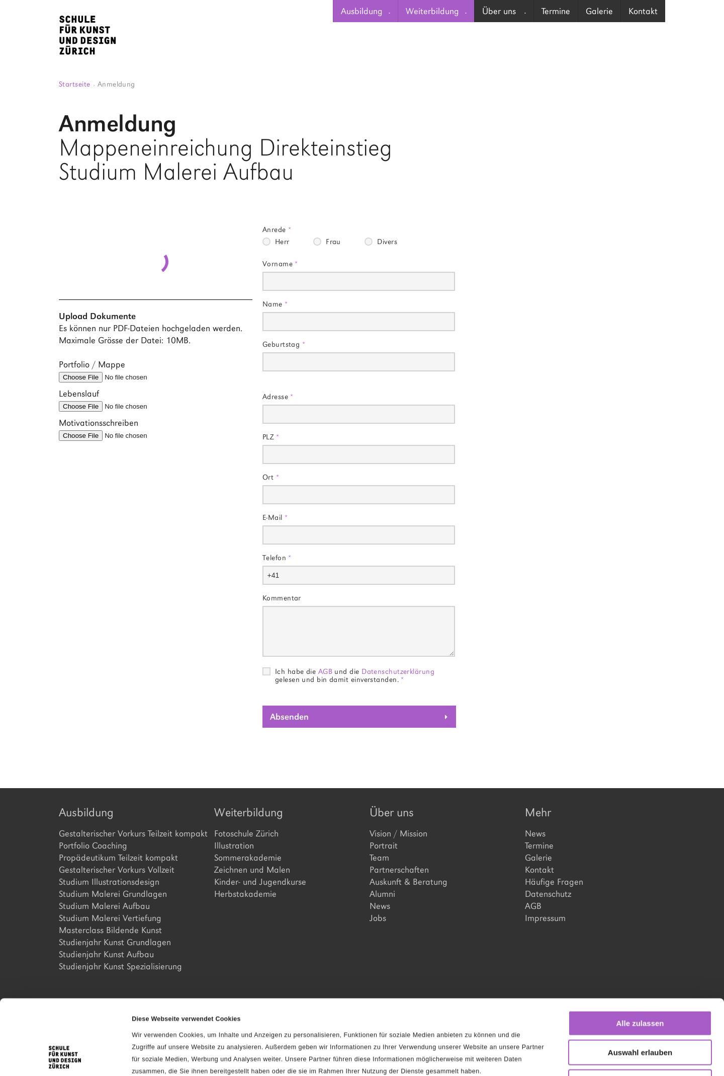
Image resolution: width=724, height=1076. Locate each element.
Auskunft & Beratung (408, 882)
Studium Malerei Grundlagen (113, 894)
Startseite (77, 84)
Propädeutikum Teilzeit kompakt (118, 858)
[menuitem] (365, 11)
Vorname (280, 263)
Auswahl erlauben (640, 982)
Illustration (234, 845)
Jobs (378, 918)
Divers (387, 242)
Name (275, 303)
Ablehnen (640, 1012)
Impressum (545, 918)
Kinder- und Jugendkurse (260, 882)
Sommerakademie (248, 858)
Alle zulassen (640, 953)
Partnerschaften (399, 870)
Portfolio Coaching (93, 845)
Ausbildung (365, 11)
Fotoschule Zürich (246, 833)
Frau (333, 242)
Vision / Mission (398, 833)
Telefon (277, 557)
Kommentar (281, 597)
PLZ (270, 436)
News (380, 906)
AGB (325, 671)
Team (379, 858)
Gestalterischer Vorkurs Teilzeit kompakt (129, 833)
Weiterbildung (436, 11)
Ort (270, 477)
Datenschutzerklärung (397, 671)
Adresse (278, 396)
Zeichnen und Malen (252, 870)
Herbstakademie (245, 894)
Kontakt (643, 11)
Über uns (504, 11)
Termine (555, 11)
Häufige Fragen (554, 882)
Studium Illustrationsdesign (109, 882)
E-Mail (275, 517)
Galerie (599, 11)
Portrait (384, 845)
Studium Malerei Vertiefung (110, 918)
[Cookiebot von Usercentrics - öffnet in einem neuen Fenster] (65, 1056)
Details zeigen (519, 1056)
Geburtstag (283, 344)
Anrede (277, 229)
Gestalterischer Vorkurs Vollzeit (116, 870)
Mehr (538, 812)
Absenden (289, 717)
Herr (282, 242)
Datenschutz (548, 894)
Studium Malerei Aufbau (104, 906)
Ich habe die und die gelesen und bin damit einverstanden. (354, 671)
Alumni (382, 894)
